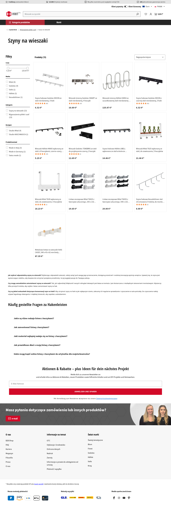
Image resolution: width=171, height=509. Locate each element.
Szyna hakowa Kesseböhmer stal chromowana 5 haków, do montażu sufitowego (150, 200)
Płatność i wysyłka (54, 469)
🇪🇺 (146, 6)
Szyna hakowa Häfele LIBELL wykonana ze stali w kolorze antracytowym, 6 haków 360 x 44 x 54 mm (115, 150)
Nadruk (50, 453)
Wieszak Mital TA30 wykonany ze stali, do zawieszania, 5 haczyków (48, 200)
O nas (8, 466)
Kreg (90, 465)
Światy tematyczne (95, 440)
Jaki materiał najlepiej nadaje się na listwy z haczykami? (40, 336)
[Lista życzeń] (145, 14)
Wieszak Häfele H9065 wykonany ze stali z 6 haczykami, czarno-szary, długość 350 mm (49, 150)
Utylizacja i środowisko (56, 445)
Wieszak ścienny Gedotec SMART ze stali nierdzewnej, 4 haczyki (83, 99)
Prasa (8, 462)
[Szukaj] (137, 14)
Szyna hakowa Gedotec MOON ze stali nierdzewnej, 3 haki (48, 99)
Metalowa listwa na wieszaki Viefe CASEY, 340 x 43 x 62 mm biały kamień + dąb (48, 251)
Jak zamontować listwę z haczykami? (31, 327)
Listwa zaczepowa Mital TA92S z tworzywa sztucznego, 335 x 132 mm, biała (81, 200)
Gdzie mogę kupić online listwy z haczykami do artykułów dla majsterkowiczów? (52, 354)
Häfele (90, 457)
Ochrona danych (53, 449)
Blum (90, 444)
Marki (59, 22)
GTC (48, 440)
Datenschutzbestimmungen (106, 398)
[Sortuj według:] (149, 57)
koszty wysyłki (38, 484)
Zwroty (49, 457)
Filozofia (9, 457)
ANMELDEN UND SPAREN (85, 391)
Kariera (9, 449)
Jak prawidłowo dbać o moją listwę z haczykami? (37, 345)
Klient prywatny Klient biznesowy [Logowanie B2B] (126, 6)
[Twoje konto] (150, 14)
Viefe (90, 461)
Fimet (90, 448)
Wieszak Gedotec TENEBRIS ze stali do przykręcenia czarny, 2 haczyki (83, 150)
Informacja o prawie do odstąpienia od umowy (62, 463)
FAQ (7, 445)
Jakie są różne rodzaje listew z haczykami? (34, 318)
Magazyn (9, 453)
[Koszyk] (158, 14)
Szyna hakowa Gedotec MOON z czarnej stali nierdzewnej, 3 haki (149, 99)
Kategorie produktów (19, 22)
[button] (149, 57)
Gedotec (91, 453)
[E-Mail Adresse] (85, 384)
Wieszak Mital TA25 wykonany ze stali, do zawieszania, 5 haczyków (149, 150)
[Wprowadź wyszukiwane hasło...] (79, 14)
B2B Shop (9, 440)
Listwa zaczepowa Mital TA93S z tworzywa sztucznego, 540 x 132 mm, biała (115, 200)
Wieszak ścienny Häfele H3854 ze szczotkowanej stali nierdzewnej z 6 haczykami (116, 99)
